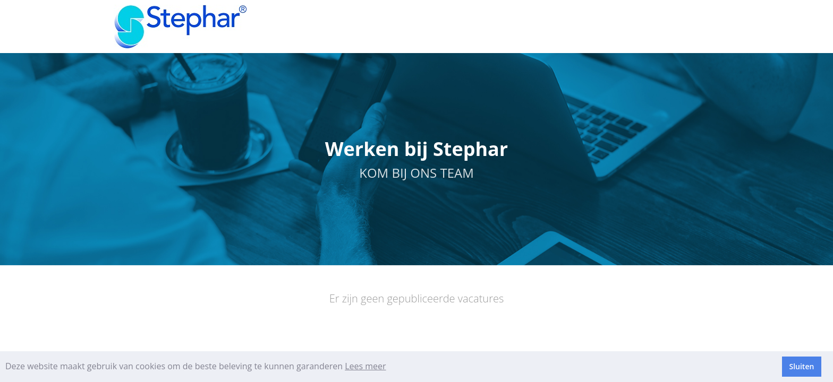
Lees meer (365, 366)
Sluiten (801, 366)
